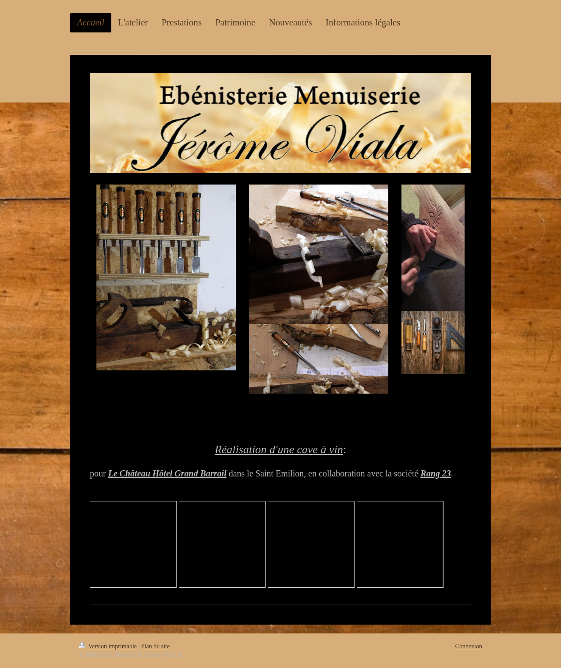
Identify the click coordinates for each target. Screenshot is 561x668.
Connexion (468, 646)
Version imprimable (108, 646)
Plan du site (155, 646)
